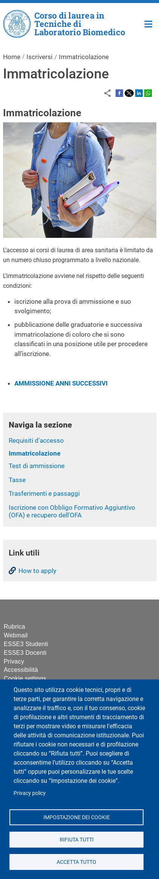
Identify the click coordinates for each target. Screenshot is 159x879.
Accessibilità (21, 670)
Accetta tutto (76, 862)
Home (148, 23)
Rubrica (14, 626)
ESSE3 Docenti (25, 652)
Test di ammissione (37, 466)
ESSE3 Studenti (26, 644)
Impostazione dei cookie (76, 817)
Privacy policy (30, 793)
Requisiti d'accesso (36, 440)
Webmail (16, 635)
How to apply (37, 571)
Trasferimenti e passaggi (44, 493)
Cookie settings (25, 678)
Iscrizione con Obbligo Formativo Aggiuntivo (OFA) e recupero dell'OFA (72, 511)
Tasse (17, 480)
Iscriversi (39, 57)
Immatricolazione (34, 453)
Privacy (14, 661)
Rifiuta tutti (76, 839)
